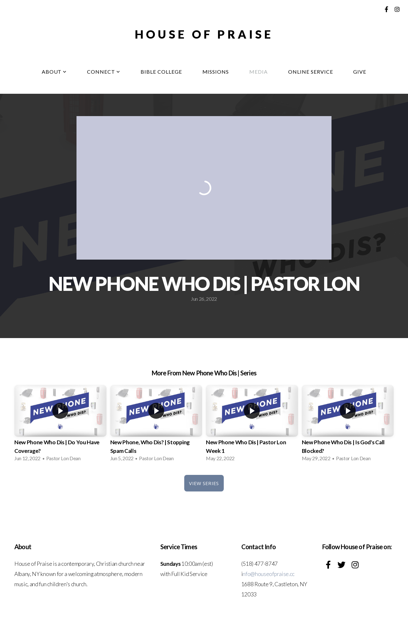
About (54, 72)
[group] (60, 425)
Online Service (310, 72)
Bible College (161, 72)
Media (258, 72)
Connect (103, 72)
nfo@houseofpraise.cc (269, 574)
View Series (204, 483)
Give (359, 72)
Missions (215, 72)
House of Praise (204, 34)
